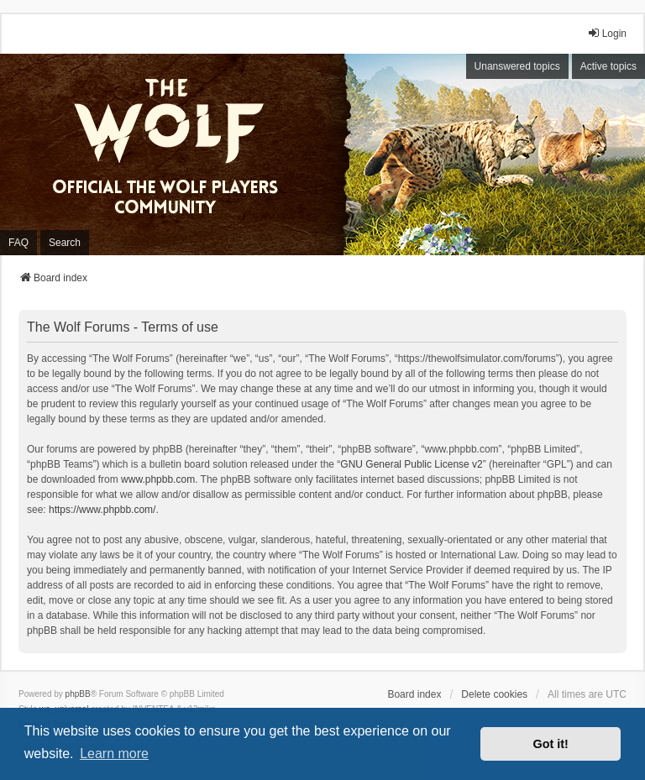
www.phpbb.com (158, 479)
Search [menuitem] (65, 243)
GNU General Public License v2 (411, 464)
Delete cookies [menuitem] (494, 694)
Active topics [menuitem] (608, 66)
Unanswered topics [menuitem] (517, 66)
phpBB (78, 694)
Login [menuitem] (607, 33)
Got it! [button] (551, 744)
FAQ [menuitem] (18, 243)
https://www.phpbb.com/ (102, 510)
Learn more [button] (114, 753)
